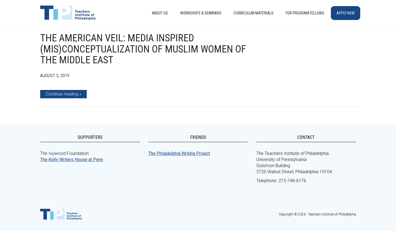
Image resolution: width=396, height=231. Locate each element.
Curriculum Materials (254, 13)
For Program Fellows (305, 13)
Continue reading (62, 94)
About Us (160, 13)
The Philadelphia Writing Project (179, 153)
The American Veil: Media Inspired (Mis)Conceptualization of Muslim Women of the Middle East (143, 49)
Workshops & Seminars (200, 13)
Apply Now (345, 13)
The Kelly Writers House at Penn (71, 159)
